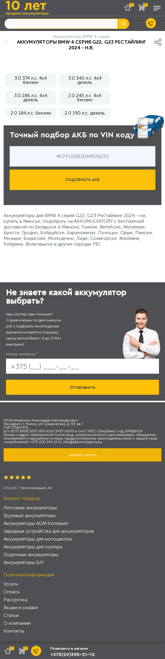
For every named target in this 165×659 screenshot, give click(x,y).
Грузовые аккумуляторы (30, 515)
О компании (17, 623)
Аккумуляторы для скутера (33, 547)
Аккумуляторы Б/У (24, 562)
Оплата (12, 592)
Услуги (11, 584)
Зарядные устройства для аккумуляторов (49, 531)
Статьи (11, 615)
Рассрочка (15, 599)
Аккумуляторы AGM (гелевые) (36, 523)
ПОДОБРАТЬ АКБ (82, 180)
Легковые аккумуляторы (30, 507)
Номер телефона (22, 354)
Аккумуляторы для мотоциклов (38, 539)
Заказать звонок (83, 455)
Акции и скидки (21, 607)
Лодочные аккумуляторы (31, 554)
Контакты (14, 631)
